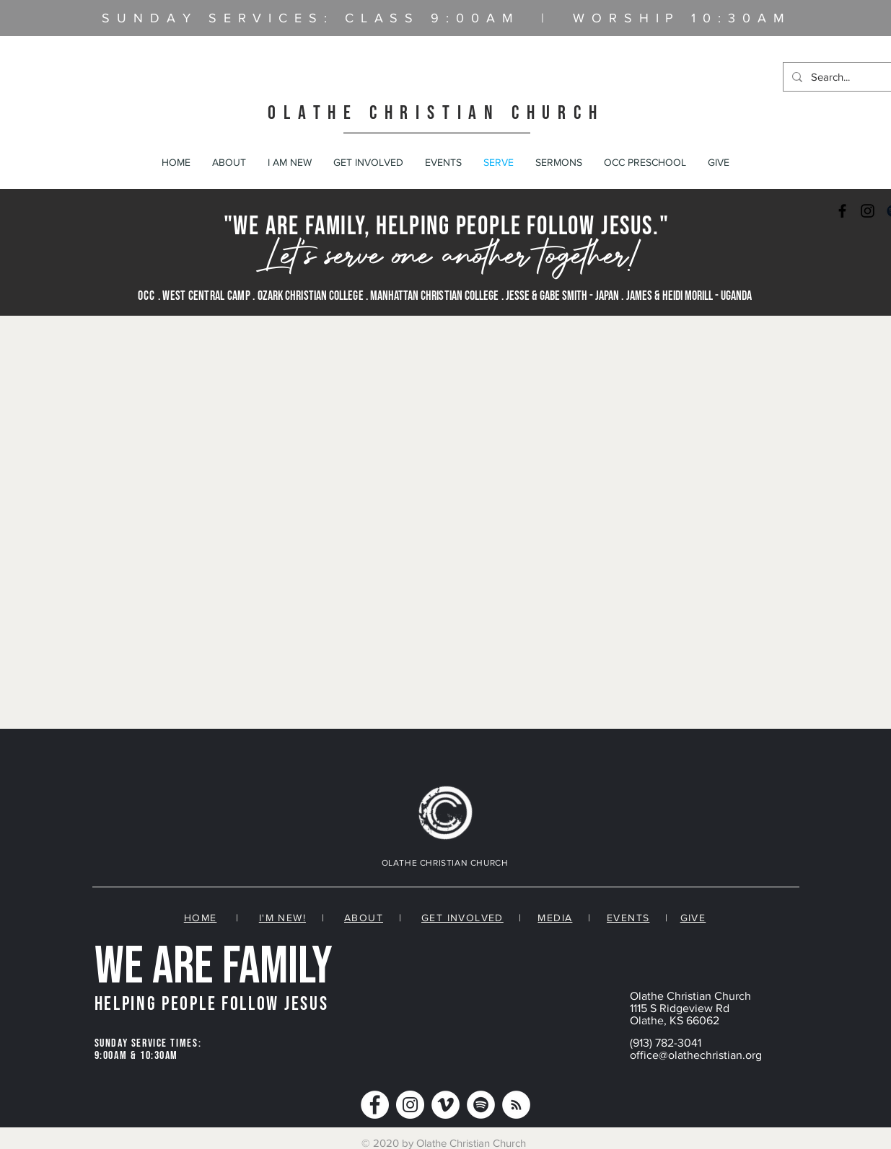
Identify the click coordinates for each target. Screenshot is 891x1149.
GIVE (693, 917)
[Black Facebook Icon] (842, 211)
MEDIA (554, 917)
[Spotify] (481, 1105)
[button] (229, 162)
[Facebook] (375, 1105)
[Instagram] (410, 1105)
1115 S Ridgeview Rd (679, 1008)
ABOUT (363, 917)
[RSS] (516, 1105)
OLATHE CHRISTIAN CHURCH (436, 113)
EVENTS (628, 917)
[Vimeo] (445, 1105)
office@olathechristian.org (696, 1055)
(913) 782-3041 (665, 1043)
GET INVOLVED (462, 917)
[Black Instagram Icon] (868, 211)
